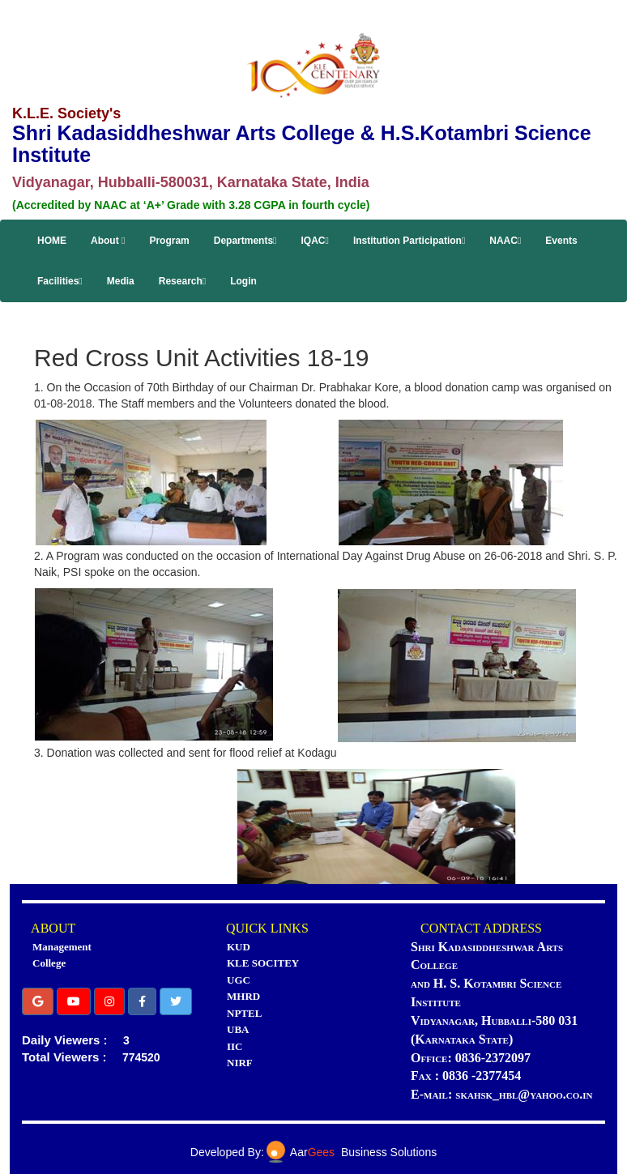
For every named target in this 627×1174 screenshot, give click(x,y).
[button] (37, 1001)
